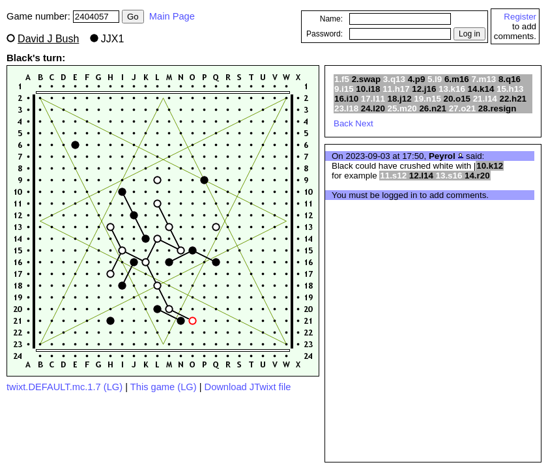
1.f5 (341, 79)
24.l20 (373, 108)
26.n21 (432, 108)
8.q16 (509, 79)
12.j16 (424, 89)
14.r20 (477, 175)
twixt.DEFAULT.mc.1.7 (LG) (65, 387)
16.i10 (346, 99)
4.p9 (416, 79)
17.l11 (373, 99)
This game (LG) (163, 387)
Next (364, 123)
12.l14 (421, 175)
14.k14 (481, 89)
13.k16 (452, 89)
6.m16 (456, 79)
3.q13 (394, 79)
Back (343, 123)
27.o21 (462, 108)
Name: (331, 18)
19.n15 (427, 99)
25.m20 (402, 108)
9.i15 (344, 89)
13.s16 (449, 175)
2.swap (366, 79)
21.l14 (485, 99)
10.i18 (368, 89)
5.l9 (434, 79)
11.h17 (396, 89)
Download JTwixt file (248, 387)
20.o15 (457, 99)
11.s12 (393, 175)
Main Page (172, 16)
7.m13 (483, 79)
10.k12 (489, 166)
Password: (324, 33)
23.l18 (346, 108)
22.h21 (512, 99)
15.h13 (510, 89)
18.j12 (400, 99)
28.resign (497, 108)
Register (520, 16)
